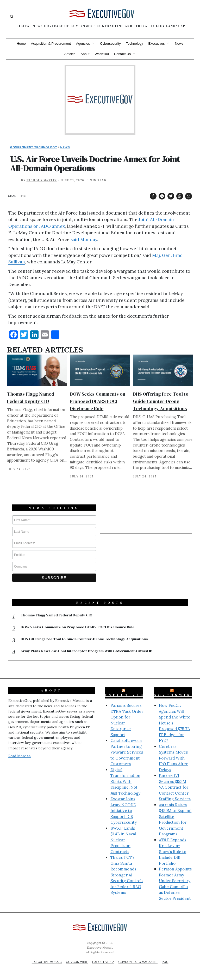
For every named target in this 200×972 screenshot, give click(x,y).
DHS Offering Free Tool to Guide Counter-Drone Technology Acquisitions (161, 401)
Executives (156, 43)
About (84, 54)
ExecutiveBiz (128, 690)
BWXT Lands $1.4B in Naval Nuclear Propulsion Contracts (123, 835)
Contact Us (122, 54)
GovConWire (174, 690)
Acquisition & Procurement (51, 43)
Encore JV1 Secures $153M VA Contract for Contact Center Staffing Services (175, 782)
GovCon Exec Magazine (141, 956)
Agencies (83, 43)
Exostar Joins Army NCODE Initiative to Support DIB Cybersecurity (123, 805)
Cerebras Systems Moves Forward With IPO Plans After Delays (173, 753)
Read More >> (19, 750)
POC (169, 956)
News (179, 43)
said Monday (84, 239)
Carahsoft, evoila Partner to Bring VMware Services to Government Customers (126, 747)
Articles (70, 54)
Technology (134, 43)
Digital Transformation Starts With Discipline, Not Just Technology (125, 776)
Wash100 (102, 54)
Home (21, 43)
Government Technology (33, 147)
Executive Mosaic (43, 956)
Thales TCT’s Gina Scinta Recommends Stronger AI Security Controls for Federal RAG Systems (126, 870)
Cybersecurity (110, 43)
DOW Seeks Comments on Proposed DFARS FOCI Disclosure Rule (97, 401)
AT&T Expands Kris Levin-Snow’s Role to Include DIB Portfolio (172, 846)
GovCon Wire (76, 956)
